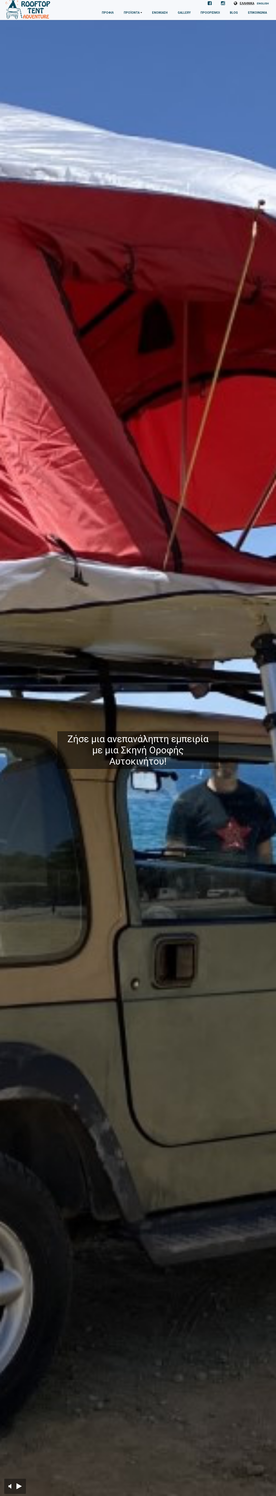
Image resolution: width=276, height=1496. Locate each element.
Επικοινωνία (257, 12)
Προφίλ (110, 12)
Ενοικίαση (161, 12)
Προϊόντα (135, 14)
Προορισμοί (211, 12)
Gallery (185, 12)
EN (263, 3)
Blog (234, 12)
